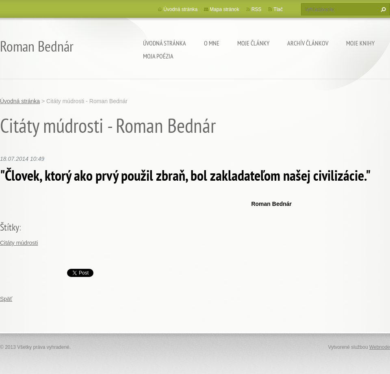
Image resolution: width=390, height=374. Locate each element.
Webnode (379, 347)
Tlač (278, 9)
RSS (256, 9)
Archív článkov (307, 43)
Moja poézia (158, 56)
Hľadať (382, 9)
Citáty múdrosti (19, 243)
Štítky (9, 227)
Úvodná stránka (164, 43)
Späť (6, 299)
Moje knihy (360, 43)
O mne (211, 43)
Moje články (253, 43)
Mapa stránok (224, 9)
